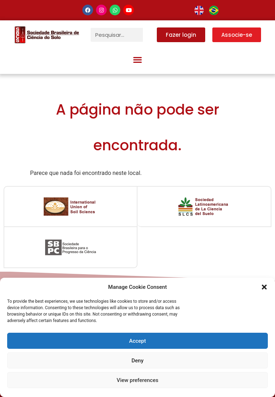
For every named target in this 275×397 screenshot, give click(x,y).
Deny (137, 360)
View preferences (137, 380)
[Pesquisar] (150, 35)
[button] (264, 287)
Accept (137, 341)
